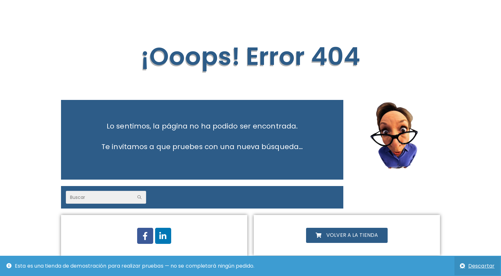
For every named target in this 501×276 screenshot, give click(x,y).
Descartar (481, 266)
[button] (347, 235)
